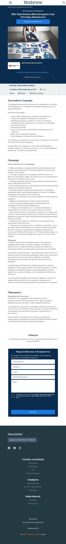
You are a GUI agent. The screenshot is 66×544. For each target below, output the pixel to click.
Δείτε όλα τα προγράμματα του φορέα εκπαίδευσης (33, 72)
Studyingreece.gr (33, 503)
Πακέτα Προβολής (33, 483)
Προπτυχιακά (33, 463)
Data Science (28, 7)
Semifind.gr (33, 500)
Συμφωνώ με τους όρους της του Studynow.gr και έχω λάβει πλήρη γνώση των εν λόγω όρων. (35, 396)
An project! (33, 534)
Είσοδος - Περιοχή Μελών (33, 487)
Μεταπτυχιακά (12, 7)
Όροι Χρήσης (33, 519)
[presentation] (33, 404)
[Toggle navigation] (10, 3)
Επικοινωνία (33, 490)
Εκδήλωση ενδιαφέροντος (33, 21)
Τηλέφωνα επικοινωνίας (33, 77)
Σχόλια (33, 386)
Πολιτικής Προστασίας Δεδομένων (44, 394)
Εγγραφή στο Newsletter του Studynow (22, 440)
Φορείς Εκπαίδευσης (33, 473)
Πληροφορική (20, 7)
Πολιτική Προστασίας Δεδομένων (33, 522)
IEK (33, 470)
